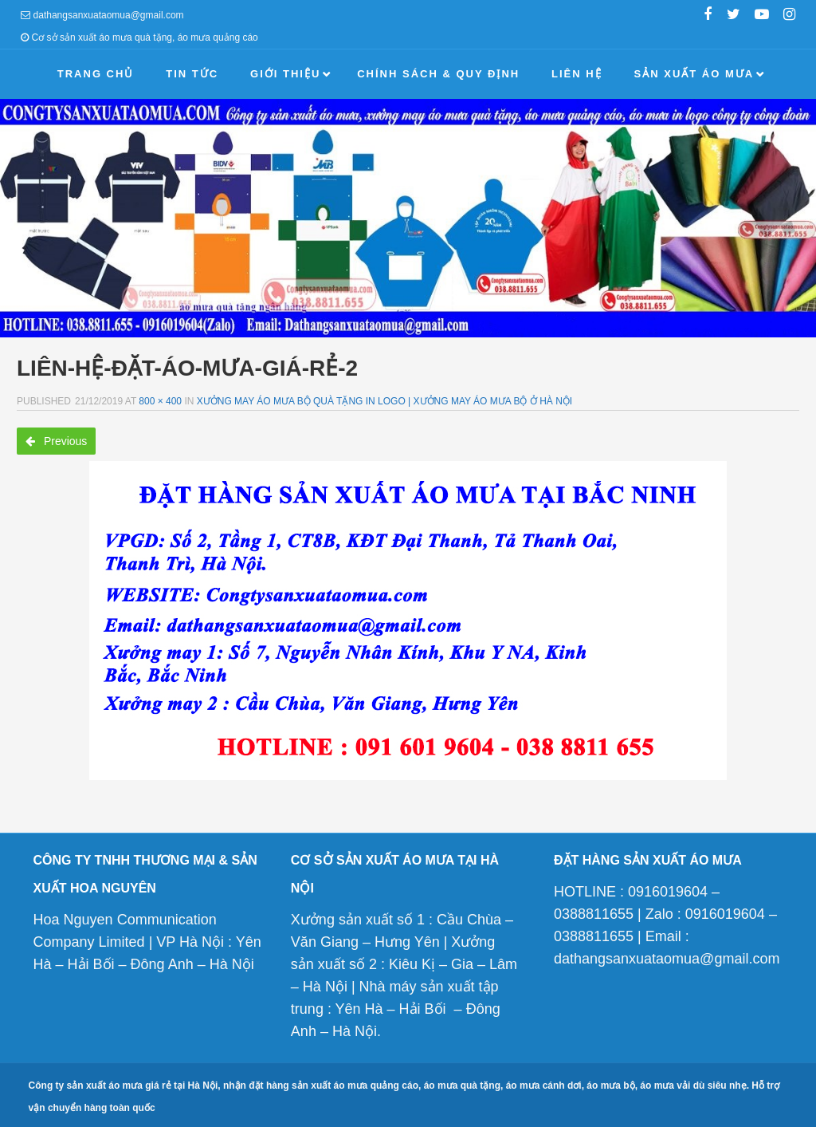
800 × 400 (160, 401)
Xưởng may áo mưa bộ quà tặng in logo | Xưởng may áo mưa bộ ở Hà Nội (384, 401)
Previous (56, 441)
